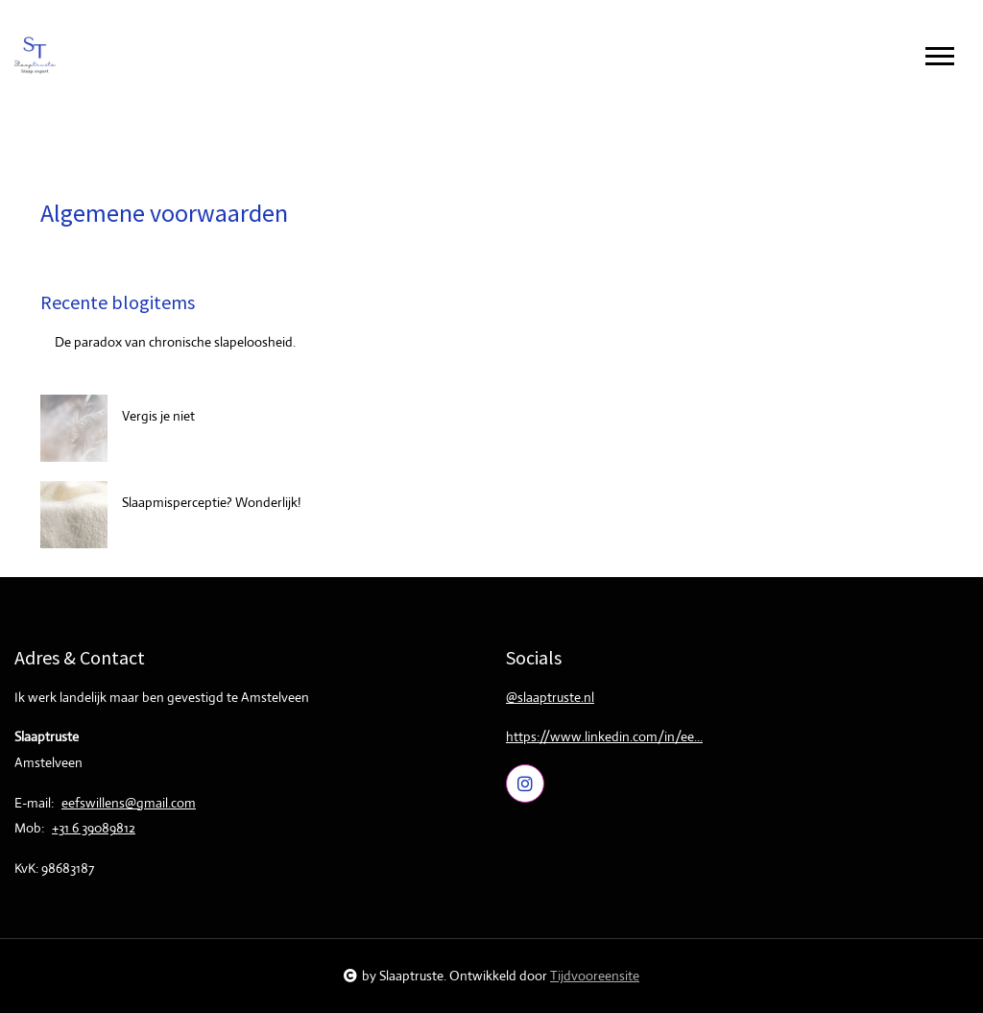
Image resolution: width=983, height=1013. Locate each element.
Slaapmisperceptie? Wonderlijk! (211, 502)
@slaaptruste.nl (550, 697)
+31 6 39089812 (93, 827)
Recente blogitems (117, 302)
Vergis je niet (158, 415)
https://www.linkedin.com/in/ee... (604, 736)
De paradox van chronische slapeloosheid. (175, 341)
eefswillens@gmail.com (128, 802)
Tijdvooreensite (594, 975)
